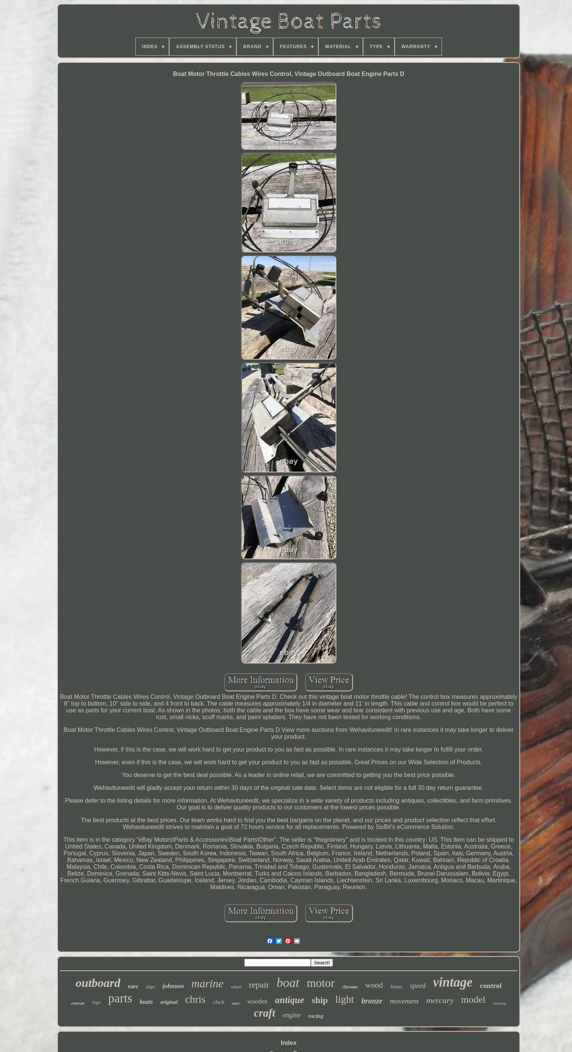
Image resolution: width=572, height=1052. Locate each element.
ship (320, 1000)
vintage (452, 982)
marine (207, 983)
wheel (236, 987)
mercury (440, 1000)
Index (289, 1043)
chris (195, 999)
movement (404, 1001)
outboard (98, 983)
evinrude (78, 1003)
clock (218, 1002)
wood (374, 985)
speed (417, 986)
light (344, 999)
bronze (372, 1001)
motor (320, 983)
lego (96, 1002)
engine (292, 1015)
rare (133, 986)
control (491, 986)
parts (120, 998)
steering (499, 1003)
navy (236, 1003)
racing (315, 1016)
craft (264, 1013)
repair (259, 985)
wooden (257, 1001)
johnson (173, 986)
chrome (350, 987)
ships (150, 987)
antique (289, 1000)
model (473, 999)
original (169, 1002)
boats (146, 1002)
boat (288, 983)
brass (396, 987)
